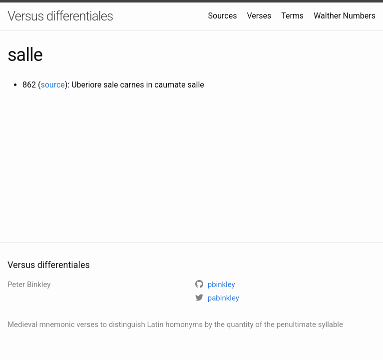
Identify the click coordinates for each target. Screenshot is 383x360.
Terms (292, 15)
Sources (222, 15)
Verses (259, 15)
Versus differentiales (60, 16)
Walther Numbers (345, 15)
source (52, 85)
